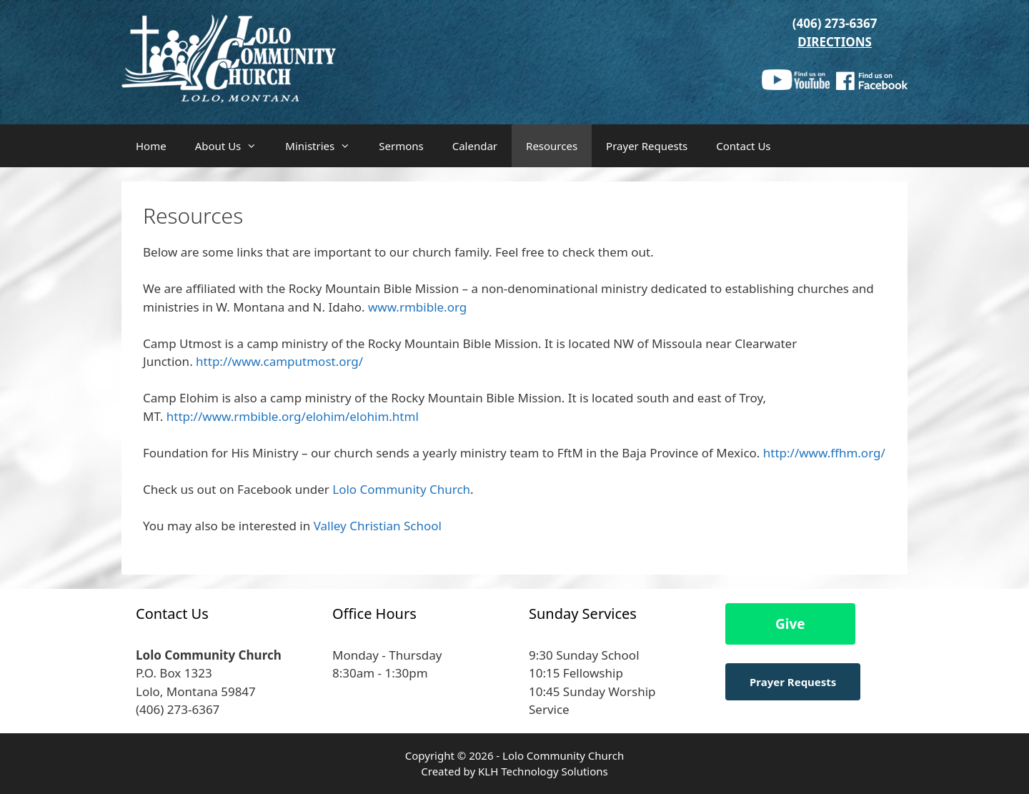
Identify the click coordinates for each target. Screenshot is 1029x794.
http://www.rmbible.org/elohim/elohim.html (292, 416)
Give (790, 624)
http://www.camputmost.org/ (279, 361)
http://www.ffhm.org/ (822, 453)
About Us (233, 145)
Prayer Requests (646, 146)
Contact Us (743, 146)
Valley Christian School (378, 525)
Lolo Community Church (401, 489)
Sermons (401, 146)
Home (151, 146)
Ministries (324, 145)
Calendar (474, 146)
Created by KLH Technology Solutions (514, 771)
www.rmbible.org (417, 307)
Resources (551, 146)
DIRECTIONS (834, 42)
